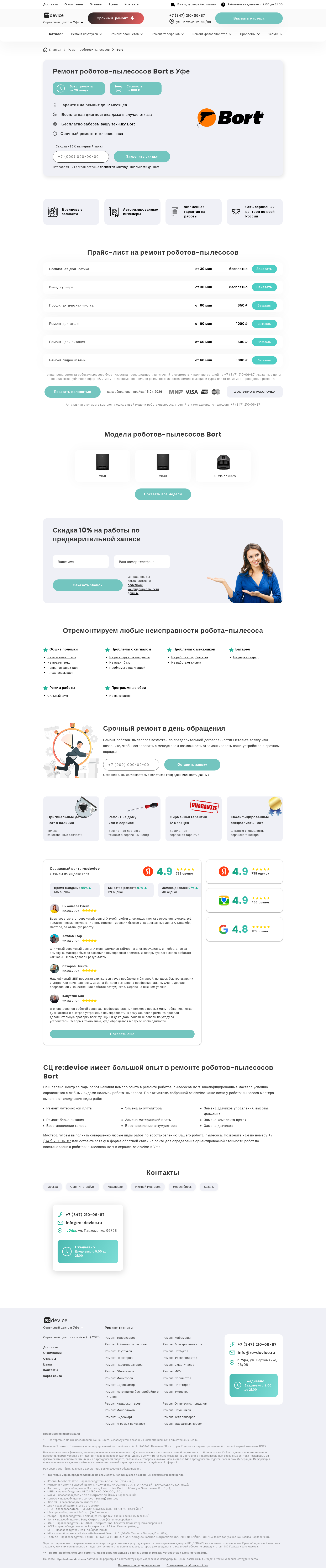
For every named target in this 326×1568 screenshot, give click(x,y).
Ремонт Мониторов (119, 1369)
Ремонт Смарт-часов (178, 1356)
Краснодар (117, 1178)
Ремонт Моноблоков (120, 1401)
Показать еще (122, 1025)
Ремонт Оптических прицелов (185, 1395)
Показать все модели (163, 494)
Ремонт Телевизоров (120, 1329)
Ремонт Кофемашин (177, 1329)
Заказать (264, 269)
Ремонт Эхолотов (176, 1383)
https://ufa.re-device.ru (72, 1550)
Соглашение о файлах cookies (190, 1557)
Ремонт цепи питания (68, 342)
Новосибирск (186, 1178)
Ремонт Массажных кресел (183, 1415)
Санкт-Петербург (83, 1178)
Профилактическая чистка (72, 305)
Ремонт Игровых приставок (125, 1415)
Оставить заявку (192, 755)
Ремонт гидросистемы (68, 360)
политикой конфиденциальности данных (130, 167)
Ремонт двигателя (65, 323)
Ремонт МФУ (172, 1363)
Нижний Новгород (150, 1178)
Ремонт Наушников (177, 1401)
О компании (73, 4)
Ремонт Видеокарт (118, 1408)
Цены (113, 4)
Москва (52, 1178)
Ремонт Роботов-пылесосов (126, 1336)
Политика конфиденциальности (136, 1557)
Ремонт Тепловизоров (179, 1408)
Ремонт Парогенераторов (124, 1356)
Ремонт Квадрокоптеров (123, 1395)
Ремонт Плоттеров (176, 1376)
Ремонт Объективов (119, 1363)
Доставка (50, 4)
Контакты (132, 4)
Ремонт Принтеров (119, 1349)
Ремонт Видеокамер (120, 1376)
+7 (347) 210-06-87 (188, 15)
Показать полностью (72, 391)
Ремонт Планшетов (177, 1369)
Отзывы (96, 4)
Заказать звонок (77, 580)
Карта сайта (52, 1367)
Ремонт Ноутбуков (118, 1342)
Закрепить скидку (142, 156)
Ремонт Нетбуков (175, 1342)
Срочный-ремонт (116, 18)
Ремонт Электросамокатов (182, 1336)
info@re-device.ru (80, 1213)
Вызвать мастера (248, 18)
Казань (213, 1178)
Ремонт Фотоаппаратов (180, 1349)
